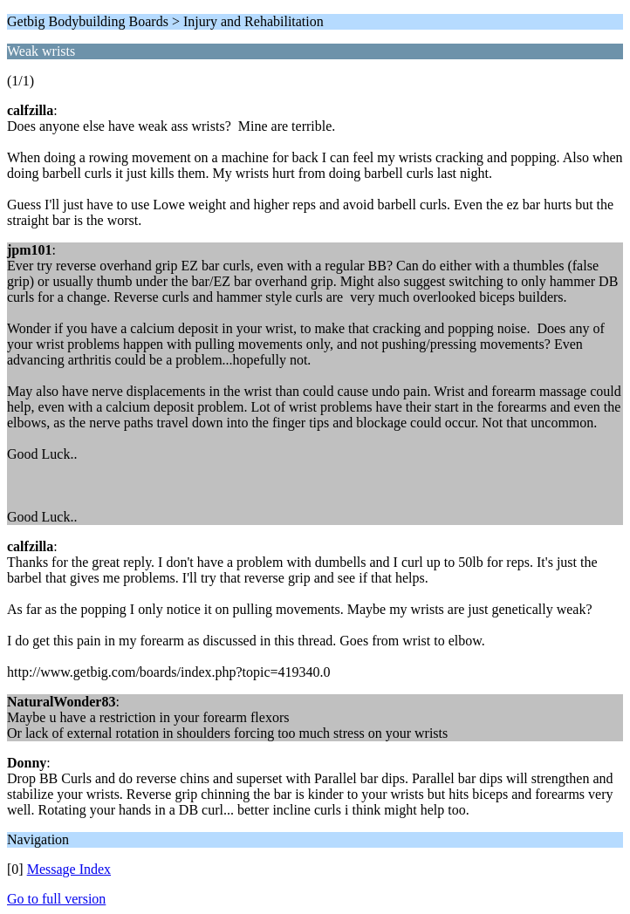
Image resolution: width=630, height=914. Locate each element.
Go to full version (56, 898)
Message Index (69, 869)
